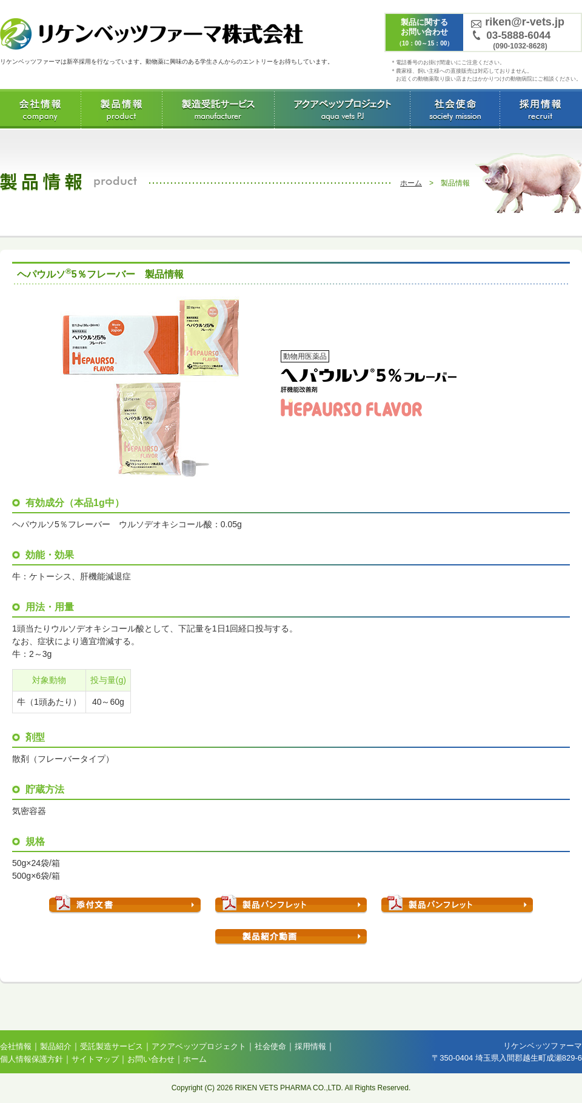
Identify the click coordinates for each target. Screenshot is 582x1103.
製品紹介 (56, 1046)
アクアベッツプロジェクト (342, 108)
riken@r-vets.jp (524, 22)
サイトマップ (95, 1059)
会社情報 (40, 108)
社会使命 (455, 108)
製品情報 (121, 108)
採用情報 (540, 108)
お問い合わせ (151, 1059)
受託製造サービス (218, 108)
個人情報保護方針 (31, 1059)
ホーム (411, 183)
